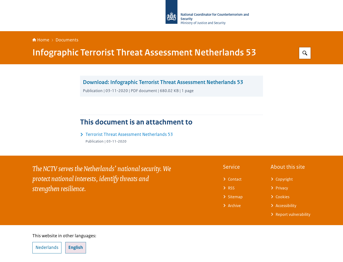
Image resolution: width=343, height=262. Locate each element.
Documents (66, 40)
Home (40, 40)
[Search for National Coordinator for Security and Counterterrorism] (305, 53)
